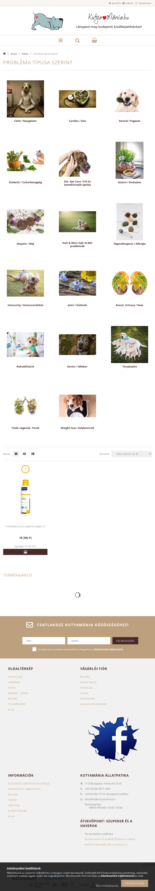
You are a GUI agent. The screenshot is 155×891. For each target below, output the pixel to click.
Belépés (105, 3)
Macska (13, 698)
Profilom (86, 687)
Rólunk (13, 794)
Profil (123, 3)
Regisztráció (88, 682)
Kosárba (25, 552)
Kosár (84, 693)
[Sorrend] (132, 454)
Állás (11, 816)
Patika (25, 53)
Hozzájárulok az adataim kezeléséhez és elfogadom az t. (81, 649)
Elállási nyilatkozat (93, 704)
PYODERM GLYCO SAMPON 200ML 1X (25, 526)
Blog (11, 709)
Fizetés (12, 799)
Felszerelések (17, 704)
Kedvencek (143, 3)
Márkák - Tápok (18, 693)
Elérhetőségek (17, 810)
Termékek (14, 682)
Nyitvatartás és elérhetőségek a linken (110, 839)
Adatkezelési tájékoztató (24, 789)
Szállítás (14, 805)
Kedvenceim (87, 698)
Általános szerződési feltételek (29, 783)
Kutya (14, 53)
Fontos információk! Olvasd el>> (106, 844)
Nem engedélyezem (107, 885)
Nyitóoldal (15, 676)
